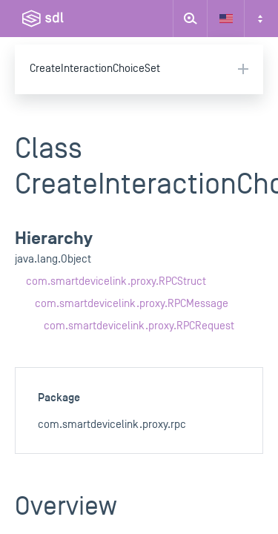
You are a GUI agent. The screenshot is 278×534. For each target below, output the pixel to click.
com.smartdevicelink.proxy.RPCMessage (131, 303)
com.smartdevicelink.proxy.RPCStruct (116, 281)
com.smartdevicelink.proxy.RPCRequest (139, 326)
